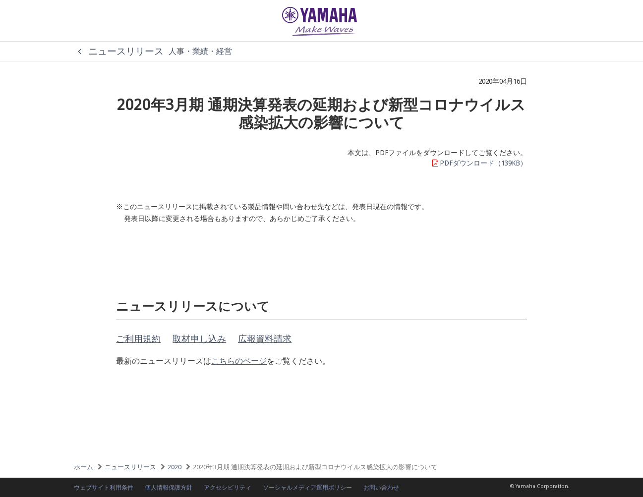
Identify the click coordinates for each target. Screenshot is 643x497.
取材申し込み (199, 338)
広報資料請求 (265, 338)
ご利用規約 (138, 338)
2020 (174, 467)
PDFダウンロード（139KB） (478, 163)
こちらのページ (239, 361)
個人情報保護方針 (168, 487)
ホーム (83, 467)
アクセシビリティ (227, 487)
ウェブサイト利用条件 (103, 487)
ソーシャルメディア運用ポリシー (307, 487)
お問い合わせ (381, 487)
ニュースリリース (119, 51)
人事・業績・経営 (200, 51)
